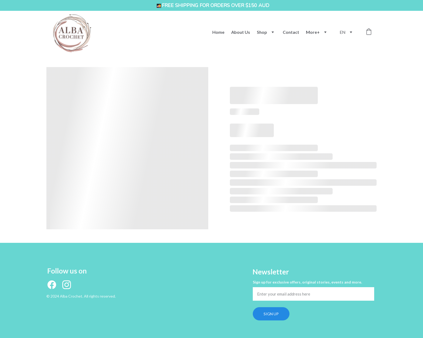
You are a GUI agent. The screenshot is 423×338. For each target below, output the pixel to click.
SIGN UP (271, 314)
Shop (262, 32)
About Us (240, 32)
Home (218, 32)
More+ (313, 32)
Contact (291, 32)
